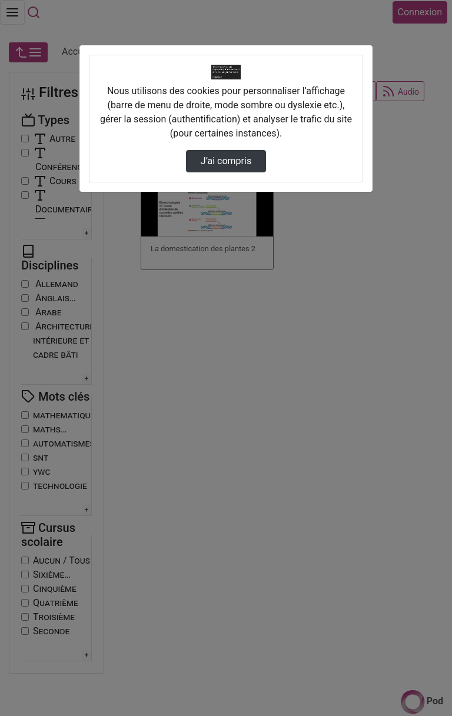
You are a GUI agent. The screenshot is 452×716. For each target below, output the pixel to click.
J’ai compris (226, 160)
